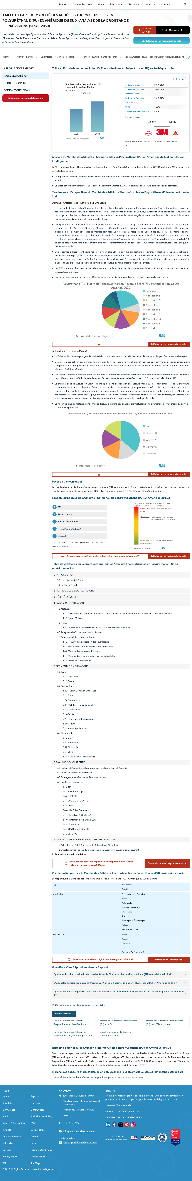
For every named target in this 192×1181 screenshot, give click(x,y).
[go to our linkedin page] (108, 1130)
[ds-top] (161, 40)
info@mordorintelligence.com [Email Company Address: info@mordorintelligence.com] (78, 1136)
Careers (6, 1154)
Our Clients (8, 1114)
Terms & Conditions (41, 1154)
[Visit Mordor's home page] (20, 4)
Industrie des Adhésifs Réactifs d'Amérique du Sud (115, 1038)
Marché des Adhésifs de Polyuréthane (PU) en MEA (118, 1027)
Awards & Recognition (14, 1128)
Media (5, 1121)
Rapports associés (64, 1018)
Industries (151, 4)
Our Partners (37, 1114)
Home (5, 1101)
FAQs (33, 1128)
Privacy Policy (9, 1161)
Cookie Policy (37, 1161)
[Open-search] (185, 4)
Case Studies (37, 1134)
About (101, 4)
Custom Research (83, 4)
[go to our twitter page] (120, 1130)
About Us (7, 1108)
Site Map (35, 1168)
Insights (6, 1134)
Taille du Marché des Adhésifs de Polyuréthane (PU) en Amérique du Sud (73, 1038)
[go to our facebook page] (114, 1130)
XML (4, 1168)
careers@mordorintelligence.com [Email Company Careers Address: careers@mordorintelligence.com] (122, 1116)
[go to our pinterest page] (126, 1130)
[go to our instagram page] (133, 1130)
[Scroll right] (188, 57)
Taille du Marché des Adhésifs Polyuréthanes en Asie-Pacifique (70, 1027)
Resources (135, 4)
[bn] (161, 30)
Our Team (35, 1108)
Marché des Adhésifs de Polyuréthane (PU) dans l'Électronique (164, 1027)
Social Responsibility (41, 1121)
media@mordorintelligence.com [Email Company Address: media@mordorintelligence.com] (80, 1147)
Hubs (33, 1148)
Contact (165, 4)
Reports (63, 4)
